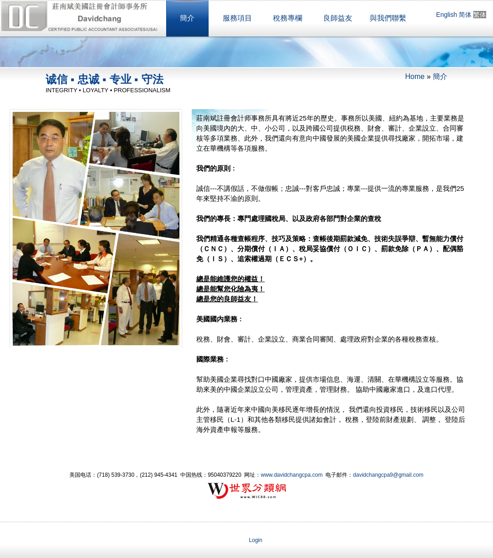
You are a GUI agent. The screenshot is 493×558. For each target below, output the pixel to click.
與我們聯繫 (388, 18)
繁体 (479, 14)
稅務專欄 (287, 18)
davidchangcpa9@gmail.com (388, 475)
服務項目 (237, 18)
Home (415, 76)
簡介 (187, 18)
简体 (465, 14)
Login (255, 540)
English (446, 14)
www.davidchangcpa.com (291, 475)
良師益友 (337, 18)
